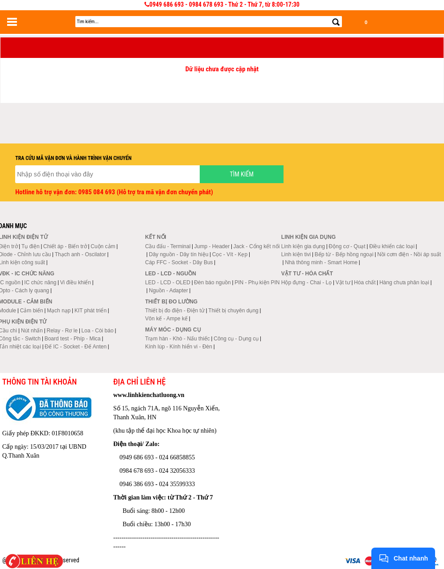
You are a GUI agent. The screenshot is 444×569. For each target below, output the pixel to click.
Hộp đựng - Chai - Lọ (306, 282)
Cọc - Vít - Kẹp (229, 254)
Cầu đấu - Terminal (168, 246)
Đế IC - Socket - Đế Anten (76, 347)
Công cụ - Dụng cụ (236, 339)
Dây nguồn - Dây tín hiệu (178, 254)
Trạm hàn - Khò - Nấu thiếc (177, 339)
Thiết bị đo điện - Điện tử (175, 310)
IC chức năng (40, 282)
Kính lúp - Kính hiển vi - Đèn (178, 347)
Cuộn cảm (102, 246)
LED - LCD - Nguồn (170, 273)
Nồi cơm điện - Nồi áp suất (409, 254)
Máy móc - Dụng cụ (173, 330)
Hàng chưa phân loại (404, 282)
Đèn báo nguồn (212, 282)
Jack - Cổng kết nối (257, 246)
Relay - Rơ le (62, 330)
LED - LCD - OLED (167, 282)
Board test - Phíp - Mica (73, 339)
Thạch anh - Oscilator (80, 254)
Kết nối (155, 237)
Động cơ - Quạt (347, 246)
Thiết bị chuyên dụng (233, 310)
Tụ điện (30, 246)
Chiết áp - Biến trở (65, 246)
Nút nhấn (32, 330)
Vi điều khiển (75, 282)
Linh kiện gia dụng (303, 246)
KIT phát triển (90, 310)
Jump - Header (212, 246)
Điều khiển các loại (392, 246)
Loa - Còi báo (98, 330)
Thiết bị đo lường (171, 302)
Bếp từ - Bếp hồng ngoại (344, 254)
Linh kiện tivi (296, 254)
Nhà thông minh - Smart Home (321, 262)
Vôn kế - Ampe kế (166, 318)
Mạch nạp (58, 310)
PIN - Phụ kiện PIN (257, 282)
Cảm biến (31, 310)
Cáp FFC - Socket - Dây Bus (179, 262)
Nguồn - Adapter (168, 290)
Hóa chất (364, 282)
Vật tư (343, 282)
